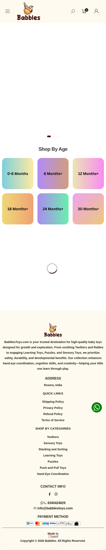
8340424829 (53, 503)
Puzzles (53, 461)
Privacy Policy (53, 407)
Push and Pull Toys (53, 467)
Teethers (53, 437)
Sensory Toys (53, 443)
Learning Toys (53, 455)
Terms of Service (53, 420)
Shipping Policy (53, 401)
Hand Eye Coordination (53, 474)
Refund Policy (53, 414)
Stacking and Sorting (52, 449)
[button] (49, 136)
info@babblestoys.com (53, 508)
